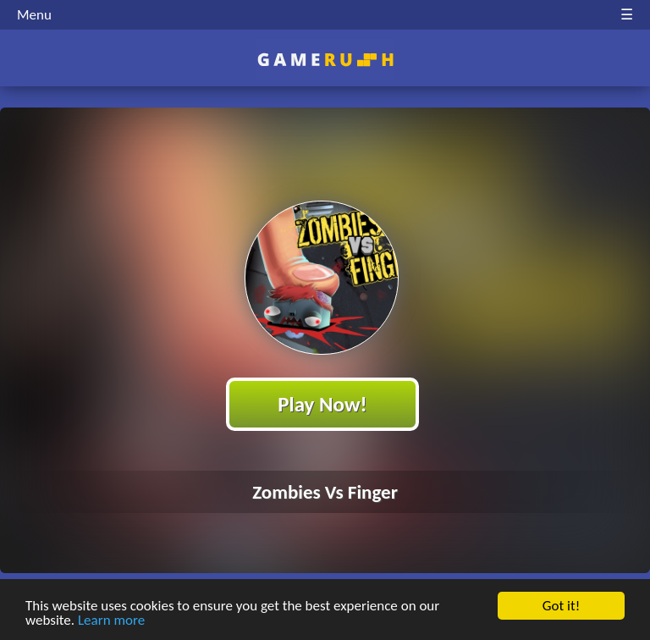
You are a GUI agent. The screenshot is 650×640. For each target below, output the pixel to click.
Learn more (111, 621)
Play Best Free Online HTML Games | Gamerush (325, 59)
